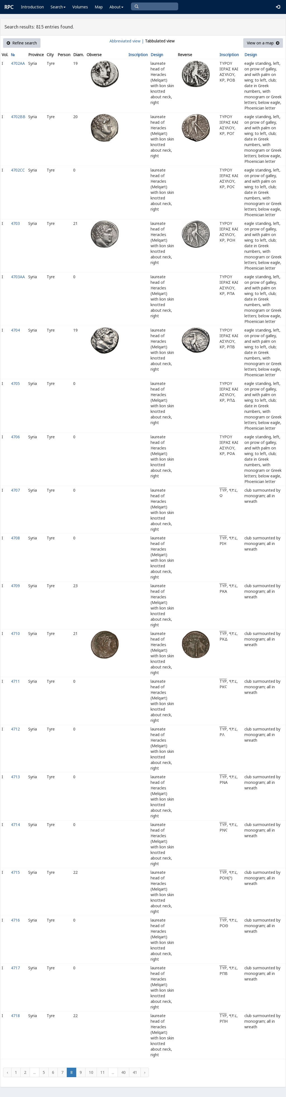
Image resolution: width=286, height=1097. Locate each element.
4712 (15, 729)
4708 (15, 538)
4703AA (18, 276)
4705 (15, 383)
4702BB (18, 116)
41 (135, 1072)
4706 (15, 436)
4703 (15, 223)
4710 (15, 633)
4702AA (18, 63)
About (116, 6)
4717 (15, 967)
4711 (15, 681)
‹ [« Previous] (7, 1072)
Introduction (32, 6)
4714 (15, 824)
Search (58, 6)
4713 (15, 776)
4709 (15, 585)
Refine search (22, 43)
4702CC (18, 170)
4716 (15, 920)
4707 (15, 490)
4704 (15, 330)
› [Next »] (144, 1072)
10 (91, 1072)
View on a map (263, 43)
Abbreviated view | (126, 41)
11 (102, 1072)
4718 (15, 1015)
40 (123, 1072)
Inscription (138, 54)
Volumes (80, 6)
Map (99, 6)
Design (157, 54)
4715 (15, 872)
